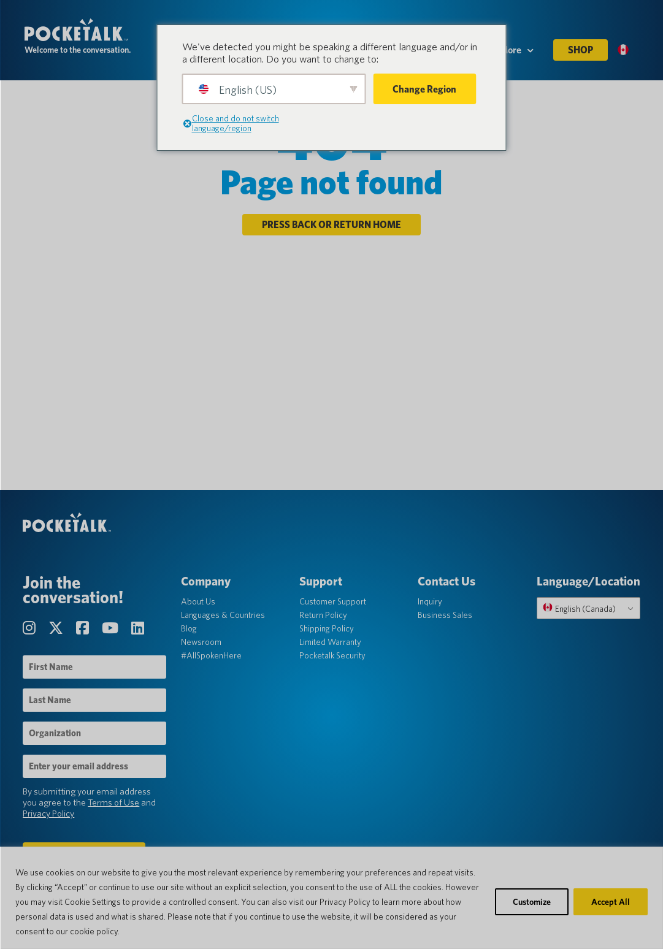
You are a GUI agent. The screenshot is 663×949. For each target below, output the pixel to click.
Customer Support (332, 606)
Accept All (610, 902)
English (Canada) (577, 613)
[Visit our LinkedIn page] (139, 633)
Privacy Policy (50, 818)
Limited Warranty (330, 647)
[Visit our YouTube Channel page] (113, 633)
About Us (199, 606)
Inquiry (429, 606)
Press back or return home (331, 228)
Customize (532, 902)
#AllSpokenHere (212, 660)
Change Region (424, 89)
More (516, 56)
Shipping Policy (326, 633)
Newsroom (202, 647)
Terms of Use (115, 807)
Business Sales (444, 620)
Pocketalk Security (332, 660)
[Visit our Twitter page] (59, 633)
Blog (189, 633)
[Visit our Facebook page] (86, 633)
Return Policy (323, 620)
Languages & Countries (224, 620)
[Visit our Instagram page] (32, 633)
